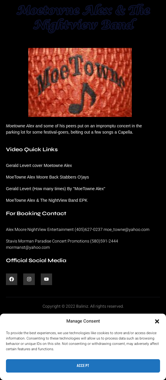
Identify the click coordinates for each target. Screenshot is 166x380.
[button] (157, 321)
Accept (83, 366)
